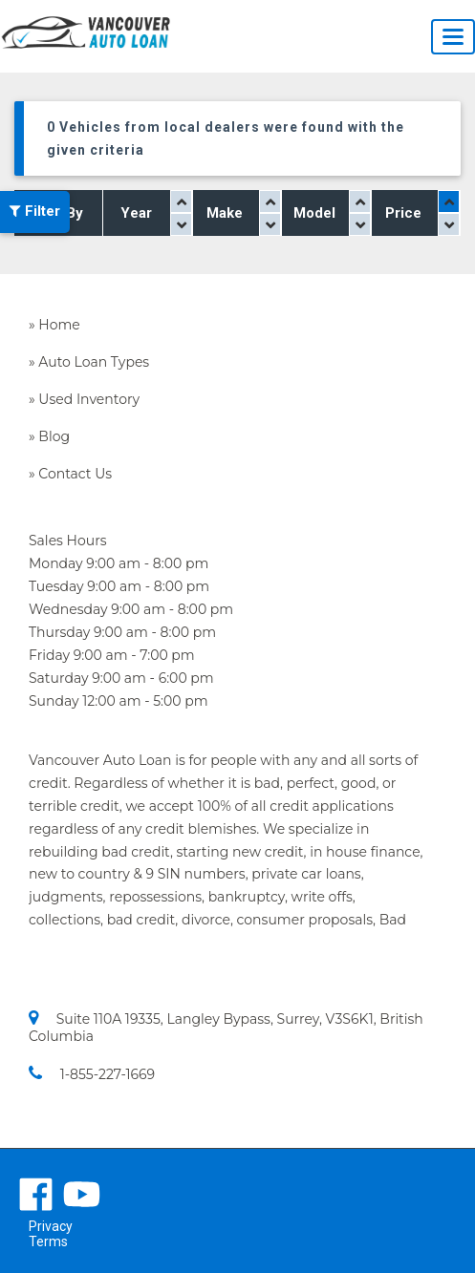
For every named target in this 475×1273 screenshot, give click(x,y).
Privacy (51, 1226)
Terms (48, 1241)
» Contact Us (70, 473)
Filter (35, 212)
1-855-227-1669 (92, 1074)
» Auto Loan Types (89, 362)
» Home (54, 324)
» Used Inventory (84, 399)
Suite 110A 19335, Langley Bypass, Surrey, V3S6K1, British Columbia (226, 1027)
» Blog (49, 436)
